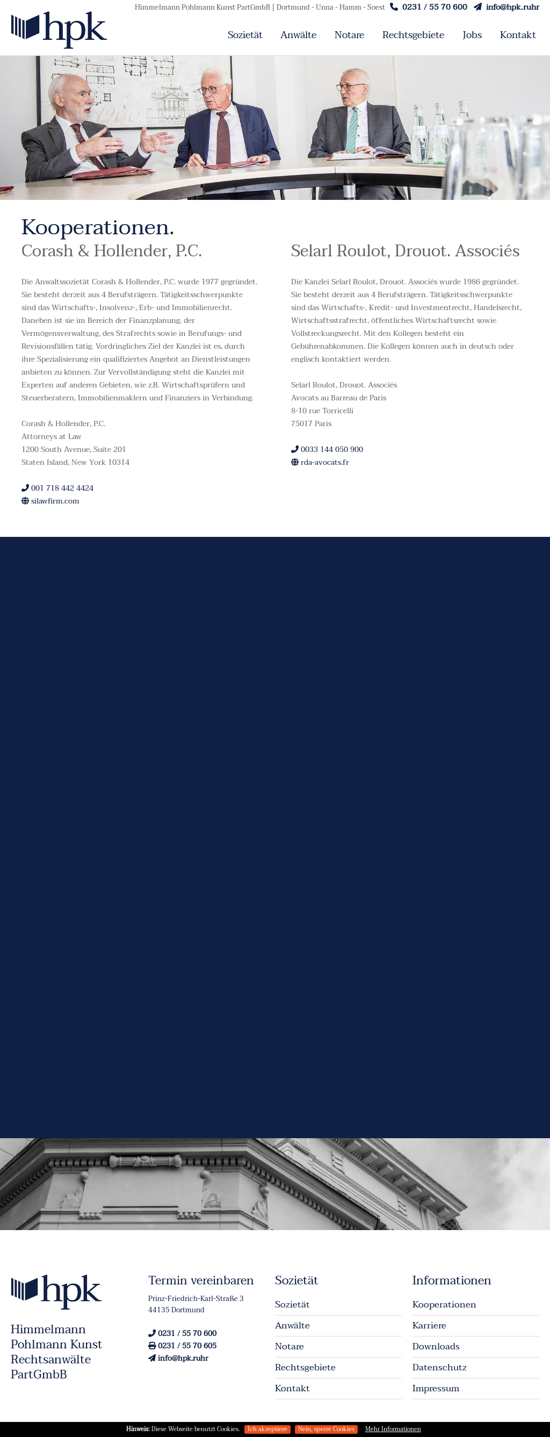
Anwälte (298, 35)
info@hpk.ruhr (506, 7)
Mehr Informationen (393, 1429)
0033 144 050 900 (327, 449)
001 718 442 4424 (57, 488)
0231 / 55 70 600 (428, 7)
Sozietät (245, 35)
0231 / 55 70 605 (182, 1346)
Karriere (429, 1325)
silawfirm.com (50, 501)
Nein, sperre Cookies (326, 1429)
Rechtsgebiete (413, 35)
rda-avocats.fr (320, 462)
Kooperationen (444, 1304)
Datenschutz (439, 1367)
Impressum (435, 1388)
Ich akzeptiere (267, 1429)
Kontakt (518, 35)
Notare (349, 35)
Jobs (472, 35)
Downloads (436, 1346)
